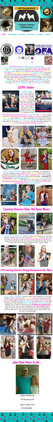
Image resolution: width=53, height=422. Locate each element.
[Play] (32, 58)
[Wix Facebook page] (23, 58)
